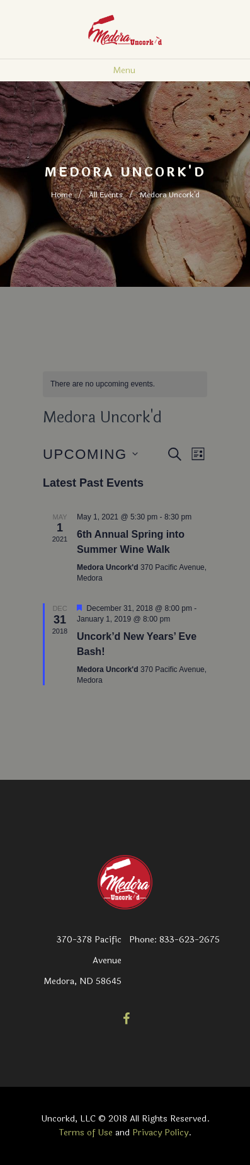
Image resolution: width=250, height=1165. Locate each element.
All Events (106, 194)
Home (61, 194)
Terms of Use (86, 1132)
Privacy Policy (160, 1132)
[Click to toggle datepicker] (90, 454)
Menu (124, 70)
